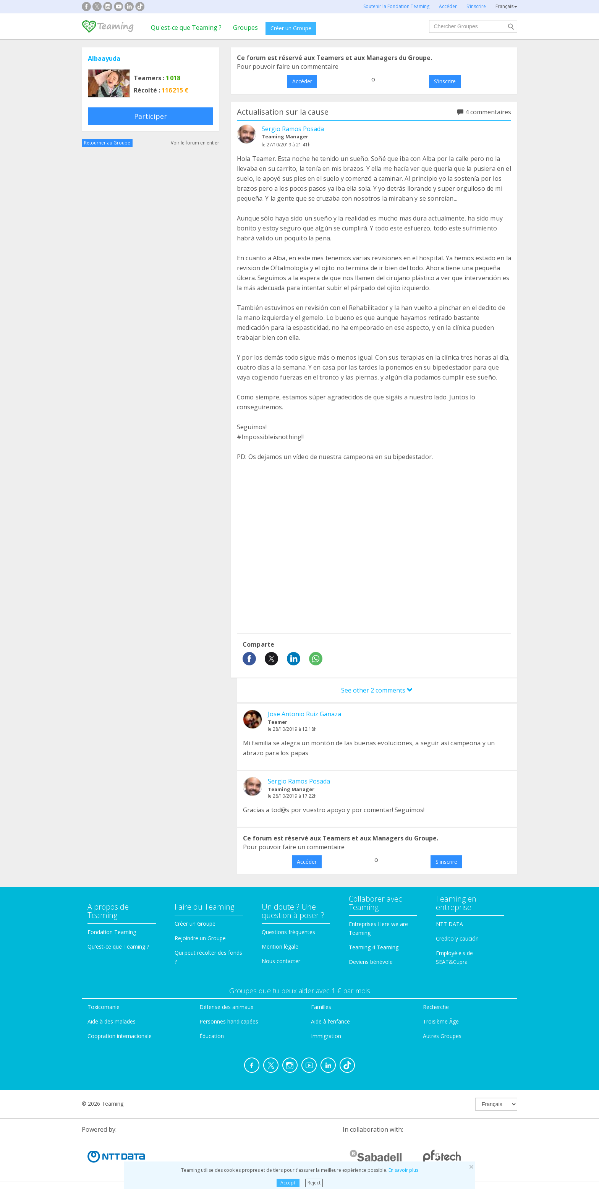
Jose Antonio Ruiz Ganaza (304, 714)
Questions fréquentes (288, 932)
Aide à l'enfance (330, 1021)
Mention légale (280, 946)
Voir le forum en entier (195, 143)
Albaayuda (104, 58)
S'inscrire (445, 81)
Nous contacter (281, 961)
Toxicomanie (103, 1007)
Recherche (436, 1007)
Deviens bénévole (371, 961)
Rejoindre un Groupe (200, 938)
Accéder (302, 81)
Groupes (245, 27)
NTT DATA (449, 924)
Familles (321, 1007)
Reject (314, 1182)
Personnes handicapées (228, 1021)
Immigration (326, 1036)
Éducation (211, 1036)
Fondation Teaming (111, 932)
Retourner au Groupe (107, 143)
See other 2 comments (377, 690)
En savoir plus (403, 1170)
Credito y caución (457, 938)
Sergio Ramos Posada (293, 129)
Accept (287, 1182)
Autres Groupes (442, 1036)
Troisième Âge (441, 1021)
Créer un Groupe (290, 28)
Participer (150, 116)
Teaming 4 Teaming (373, 947)
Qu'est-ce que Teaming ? (186, 27)
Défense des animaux (226, 1007)
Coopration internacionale (119, 1036)
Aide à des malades (111, 1021)
